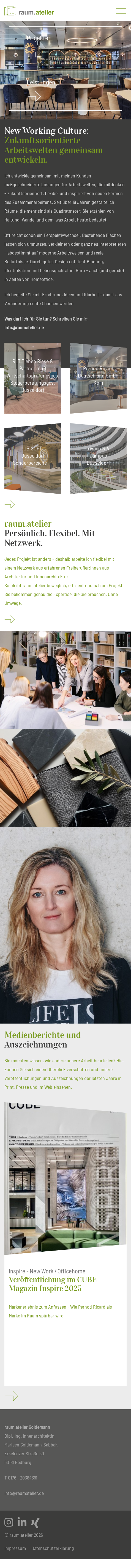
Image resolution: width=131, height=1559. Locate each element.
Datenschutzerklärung (52, 1548)
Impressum (15, 1548)
